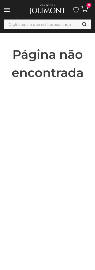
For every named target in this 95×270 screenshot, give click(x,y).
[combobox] (47, 24)
